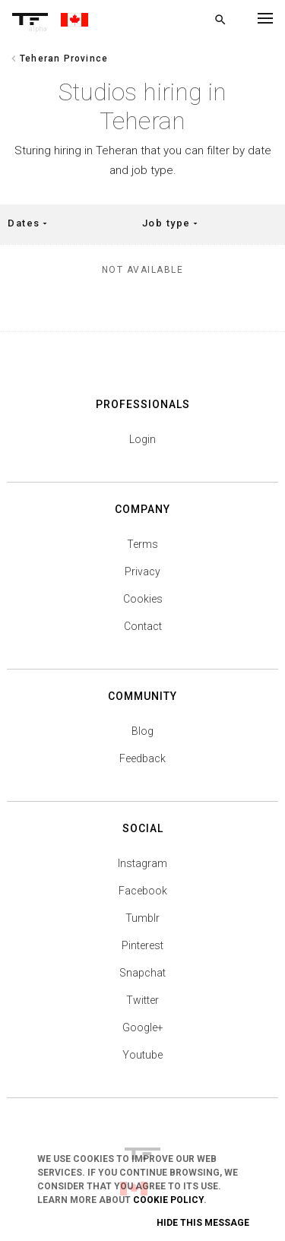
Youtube (142, 1055)
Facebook (143, 891)
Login (142, 439)
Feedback (142, 758)
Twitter (142, 1000)
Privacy (142, 571)
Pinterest (142, 945)
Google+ (142, 1027)
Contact (143, 626)
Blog (142, 731)
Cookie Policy (168, 1200)
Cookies (143, 599)
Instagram (142, 863)
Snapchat (142, 973)
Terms (142, 544)
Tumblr (142, 918)
